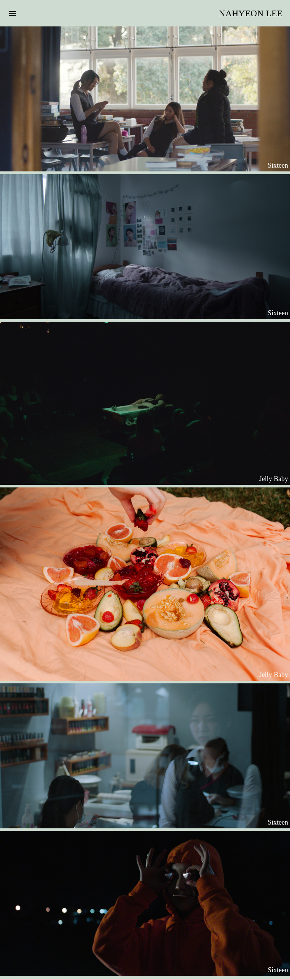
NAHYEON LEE (250, 13)
